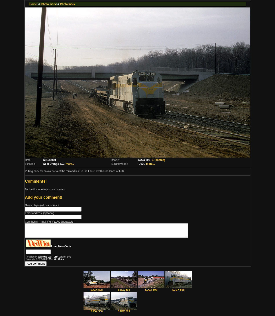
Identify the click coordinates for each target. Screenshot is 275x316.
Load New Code (61, 249)
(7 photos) (158, 160)
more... (70, 163)
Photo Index (48, 4)
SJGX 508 (97, 291)
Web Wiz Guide (56, 262)
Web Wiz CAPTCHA (48, 259)
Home (33, 4)
